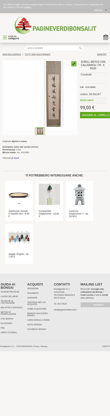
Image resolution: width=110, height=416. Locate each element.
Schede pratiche (10, 292)
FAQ (3, 328)
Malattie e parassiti (12, 307)
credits (106, 346)
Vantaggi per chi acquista (36, 303)
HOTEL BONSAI (34, 325)
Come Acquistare (36, 309)
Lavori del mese (9, 296)
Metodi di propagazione (8, 313)
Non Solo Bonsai (11, 54)
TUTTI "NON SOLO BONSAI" (38, 54)
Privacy (36, 346)
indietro (101, 54)
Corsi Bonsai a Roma (38, 320)
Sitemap (44, 346)
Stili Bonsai (7, 319)
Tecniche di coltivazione (8, 302)
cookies (27, 7)
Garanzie (32, 298)
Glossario (6, 323)
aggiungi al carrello (96, 115)
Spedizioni (32, 288)
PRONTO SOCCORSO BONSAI (37, 314)
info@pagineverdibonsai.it (65, 310)
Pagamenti (33, 293)
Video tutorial (9, 332)
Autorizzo (98, 10)
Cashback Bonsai (36, 329)
